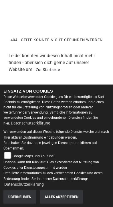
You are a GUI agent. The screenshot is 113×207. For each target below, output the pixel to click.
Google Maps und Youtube (33, 156)
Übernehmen (19, 197)
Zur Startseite (48, 69)
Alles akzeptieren (61, 197)
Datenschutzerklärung (30, 123)
